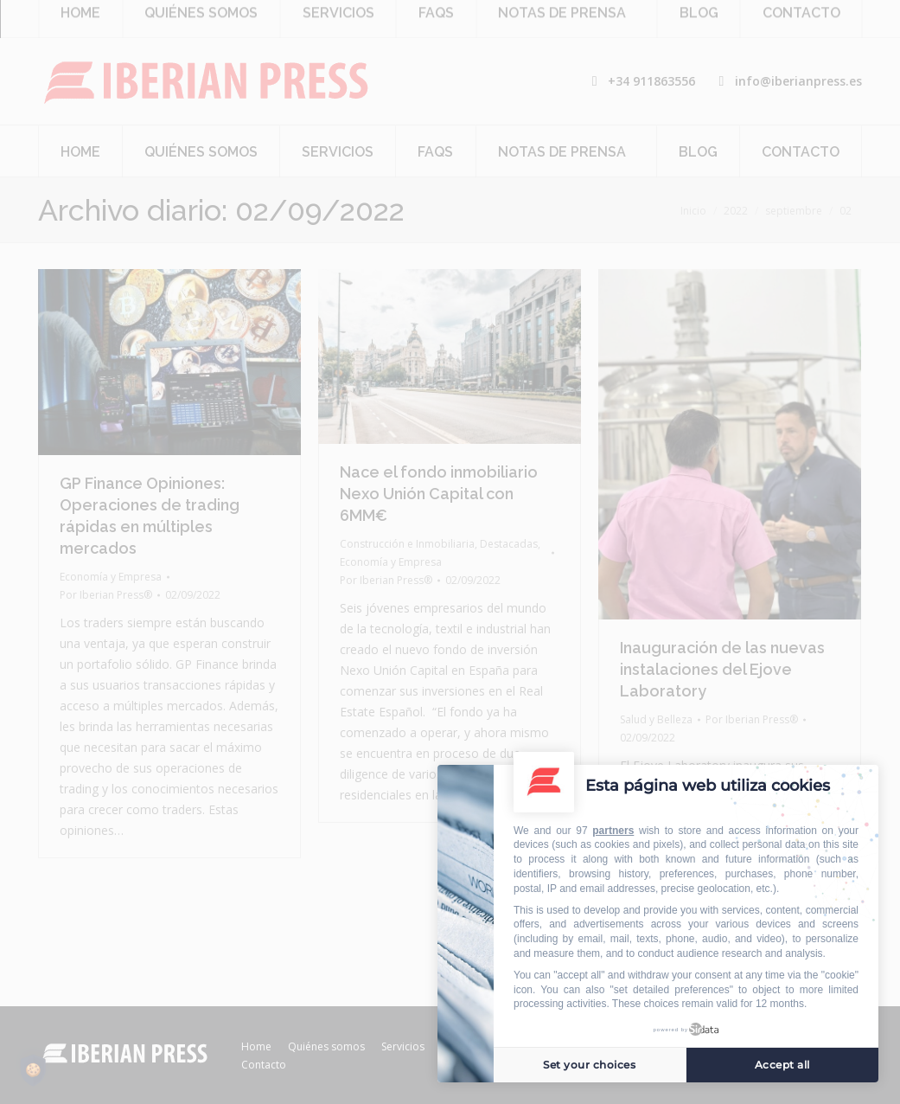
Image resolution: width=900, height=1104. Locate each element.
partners (613, 831)
